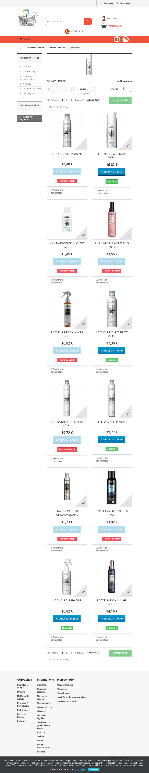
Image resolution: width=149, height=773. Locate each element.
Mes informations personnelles (71, 696)
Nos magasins (29, 92)
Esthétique (22, 708)
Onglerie (21, 690)
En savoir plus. (80, 769)
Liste (130, 88)
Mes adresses (63, 691)
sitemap (41, 750)
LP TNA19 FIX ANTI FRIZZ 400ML (67, 422)
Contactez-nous (122, 3)
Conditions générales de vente (43, 724)
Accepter (94, 769)
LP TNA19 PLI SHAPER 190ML (67, 601)
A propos (26, 82)
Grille (124, 88)
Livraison (26, 65)
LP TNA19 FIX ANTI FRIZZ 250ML (112, 333)
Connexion (107, 3)
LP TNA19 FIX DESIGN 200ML (112, 154)
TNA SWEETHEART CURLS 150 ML (112, 243)
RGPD (40, 739)
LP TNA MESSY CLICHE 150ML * (112, 601)
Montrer (82, 87)
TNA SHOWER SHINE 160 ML (112, 511)
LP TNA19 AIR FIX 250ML (67, 152)
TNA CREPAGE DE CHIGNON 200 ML (67, 511)
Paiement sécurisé (31, 87)
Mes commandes (65, 683)
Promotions (42, 683)
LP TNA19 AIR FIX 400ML (112, 420)
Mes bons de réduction (67, 700)
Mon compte (113, 18)
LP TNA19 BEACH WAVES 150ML (67, 333)
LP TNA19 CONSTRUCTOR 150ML (67, 243)
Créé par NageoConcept (120, 756)
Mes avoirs (62, 687)
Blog (97, 3)
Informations (28, 56)
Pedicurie (21, 719)
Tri (48, 87)
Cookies (40, 735)
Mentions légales (30, 70)
